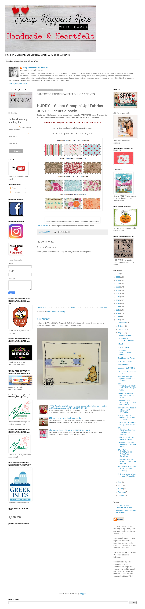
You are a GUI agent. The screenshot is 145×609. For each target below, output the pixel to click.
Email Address (19, 129)
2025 (118, 277)
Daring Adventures (125, 335)
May (120, 485)
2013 (118, 317)
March (120, 489)
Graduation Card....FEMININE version (125, 353)
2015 (118, 310)
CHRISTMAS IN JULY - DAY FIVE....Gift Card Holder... (127, 445)
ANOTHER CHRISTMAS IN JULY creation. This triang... (127, 469)
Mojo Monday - (44, 319)
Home (73, 307)
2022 (118, 287)
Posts (13, 188)
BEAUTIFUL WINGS (125, 361)
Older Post (104, 307)
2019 (118, 297)
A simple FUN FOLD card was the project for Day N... (126, 417)
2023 (118, 284)
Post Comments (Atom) (56, 312)
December (122, 323)
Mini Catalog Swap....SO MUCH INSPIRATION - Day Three (71, 430)
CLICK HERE (42, 226)
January (121, 495)
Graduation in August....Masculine (126, 340)
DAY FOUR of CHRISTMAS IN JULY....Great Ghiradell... (125, 453)
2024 (118, 280)
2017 (118, 303)
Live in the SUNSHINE (126, 368)
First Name (13, 136)
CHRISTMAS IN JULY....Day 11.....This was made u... (127, 403)
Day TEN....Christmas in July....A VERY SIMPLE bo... (127, 410)
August (121, 333)
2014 (118, 313)
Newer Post (41, 307)
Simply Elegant (123, 365)
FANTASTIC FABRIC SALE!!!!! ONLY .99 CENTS (126, 395)
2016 (118, 307)
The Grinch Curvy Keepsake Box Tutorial (124, 506)
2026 (118, 274)
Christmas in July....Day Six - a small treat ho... (127, 438)
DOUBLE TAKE (123, 347)
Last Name (13, 143)
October (121, 326)
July (120, 482)
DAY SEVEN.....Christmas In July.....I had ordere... (126, 431)
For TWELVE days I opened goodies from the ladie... (126, 379)
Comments (15, 192)
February (121, 492)
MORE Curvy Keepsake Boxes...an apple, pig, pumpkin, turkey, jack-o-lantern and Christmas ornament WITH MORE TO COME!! (78, 407)
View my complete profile (17, 84)
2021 (118, 290)
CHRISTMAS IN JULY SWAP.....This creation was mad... (127, 461)
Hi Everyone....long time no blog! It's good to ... (127, 476)
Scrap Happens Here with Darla (35, 68)
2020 (118, 293)
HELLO (120, 344)
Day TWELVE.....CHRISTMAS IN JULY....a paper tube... (127, 387)
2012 (118, 320)
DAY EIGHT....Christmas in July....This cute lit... (127, 424)
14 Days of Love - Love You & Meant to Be (65, 418)
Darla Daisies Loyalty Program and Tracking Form (22, 61)
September (122, 329)
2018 (118, 300)
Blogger (82, 594)
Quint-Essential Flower (126, 358)
